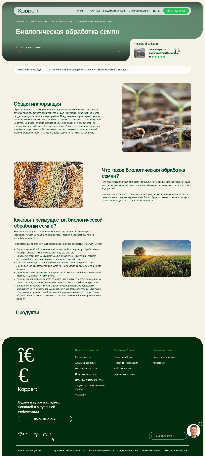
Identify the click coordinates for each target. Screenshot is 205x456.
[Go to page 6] (164, 57)
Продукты (80, 11)
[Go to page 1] (150, 57)
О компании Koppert (139, 11)
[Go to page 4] (158, 57)
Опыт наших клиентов (164, 357)
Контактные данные (124, 374)
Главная (20, 21)
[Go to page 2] (153, 57)
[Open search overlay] (155, 11)
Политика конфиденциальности (98, 450)
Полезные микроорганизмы (89, 380)
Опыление (80, 395)
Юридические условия (127, 450)
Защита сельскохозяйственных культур (51, 21)
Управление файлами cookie (66, 450)
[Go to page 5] (161, 57)
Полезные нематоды (86, 374)
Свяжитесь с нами (176, 11)
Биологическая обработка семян (95, 21)
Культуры (95, 11)
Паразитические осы (86, 368)
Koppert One (159, 363)
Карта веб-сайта (179, 450)
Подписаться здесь (52, 419)
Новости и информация (126, 363)
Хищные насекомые (85, 363)
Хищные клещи (83, 357)
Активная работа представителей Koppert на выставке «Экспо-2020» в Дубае (164, 51)
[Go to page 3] (155, 57)
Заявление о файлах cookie (155, 450)
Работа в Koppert (123, 368)
